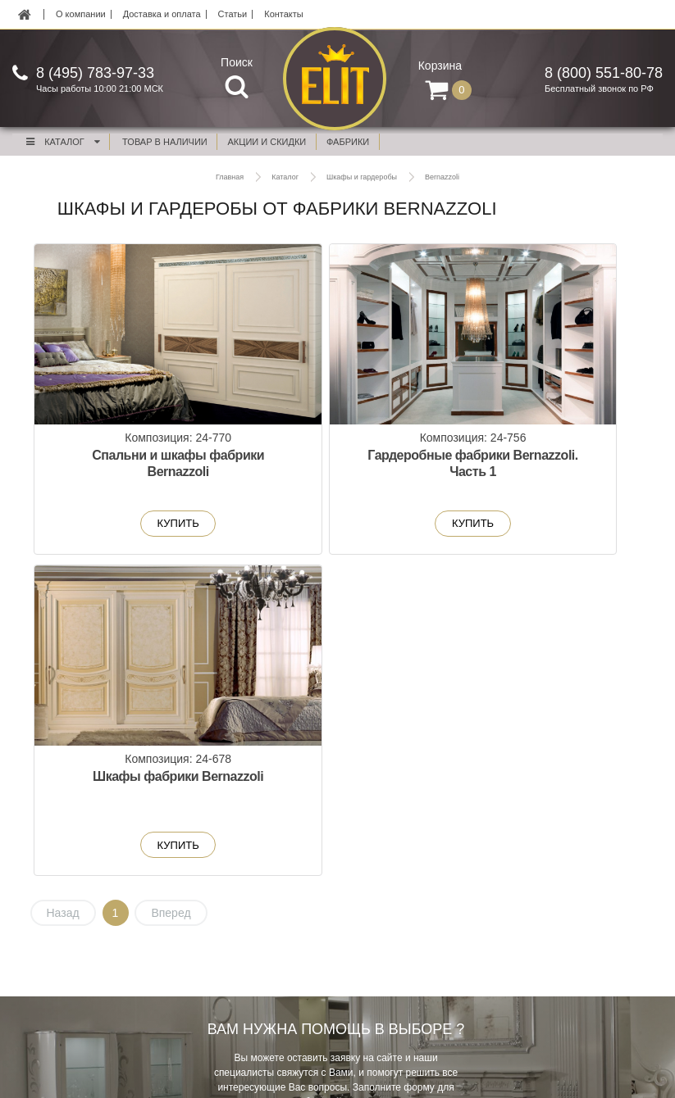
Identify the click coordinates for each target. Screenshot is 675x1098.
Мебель (80, 905)
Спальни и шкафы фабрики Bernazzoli (133, 464)
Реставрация (368, 924)
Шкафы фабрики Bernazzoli (542, 464)
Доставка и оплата (162, 14)
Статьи (233, 14)
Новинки (82, 943)
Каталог (62, 142)
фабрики (347, 142)
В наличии (87, 962)
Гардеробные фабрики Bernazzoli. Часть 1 (337, 472)
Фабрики (83, 981)
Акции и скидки (97, 924)
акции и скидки (267, 142)
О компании (81, 14)
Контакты (283, 14)
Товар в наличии (165, 142)
